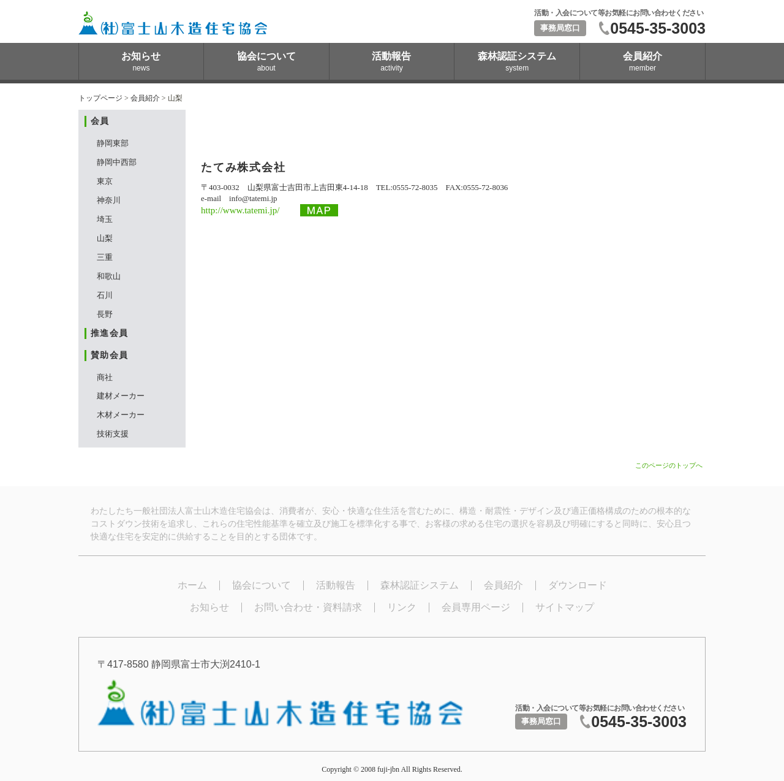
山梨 (105, 238)
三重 (105, 257)
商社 (105, 377)
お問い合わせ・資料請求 (308, 607)
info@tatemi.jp (253, 198)
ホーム (192, 585)
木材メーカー (121, 414)
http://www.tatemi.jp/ (240, 210)
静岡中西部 (117, 162)
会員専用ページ (476, 607)
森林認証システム (419, 585)
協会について (261, 585)
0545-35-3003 (658, 28)
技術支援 (113, 433)
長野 (105, 314)
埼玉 (105, 219)
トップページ (100, 98)
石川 (105, 295)
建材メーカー (121, 395)
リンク (402, 607)
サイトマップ (564, 607)
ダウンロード (577, 585)
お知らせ (209, 607)
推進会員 (110, 333)
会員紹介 (145, 98)
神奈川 (109, 200)
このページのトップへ (669, 465)
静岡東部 (113, 143)
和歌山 (109, 276)
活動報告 (335, 585)
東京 (105, 181)
